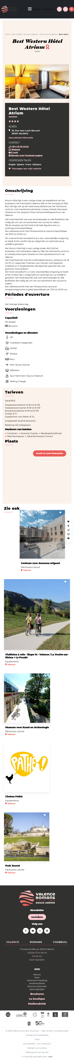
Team (37, 977)
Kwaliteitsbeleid (37, 983)
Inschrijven (37, 917)
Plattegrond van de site (37, 1052)
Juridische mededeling (37, 1035)
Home (7, 34)
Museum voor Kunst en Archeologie (27, 727)
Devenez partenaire (37, 986)
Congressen (48, 9)
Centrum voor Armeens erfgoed (40, 563)
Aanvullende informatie (21, 138)
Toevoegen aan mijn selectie (25, 168)
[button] (8, 81)
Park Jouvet (12, 865)
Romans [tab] (36, 942)
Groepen (37, 9)
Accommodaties (31, 34)
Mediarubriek (37, 1003)
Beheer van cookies (37, 1048)
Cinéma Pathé (13, 796)
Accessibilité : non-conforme (37, 1044)
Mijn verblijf (17, 34)
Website (14, 149)
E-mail (13, 152)
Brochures (37, 993)
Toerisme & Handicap (37, 980)
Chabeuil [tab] (60, 942)
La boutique (37, 998)
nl (65, 9)
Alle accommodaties (48, 34)
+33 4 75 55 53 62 (19, 147)
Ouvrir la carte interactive (49, 453)
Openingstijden (37, 960)
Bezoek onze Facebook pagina (25, 155)
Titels (37, 1039)
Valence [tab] (12, 942)
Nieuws (37, 974)
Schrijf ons (37, 956)
